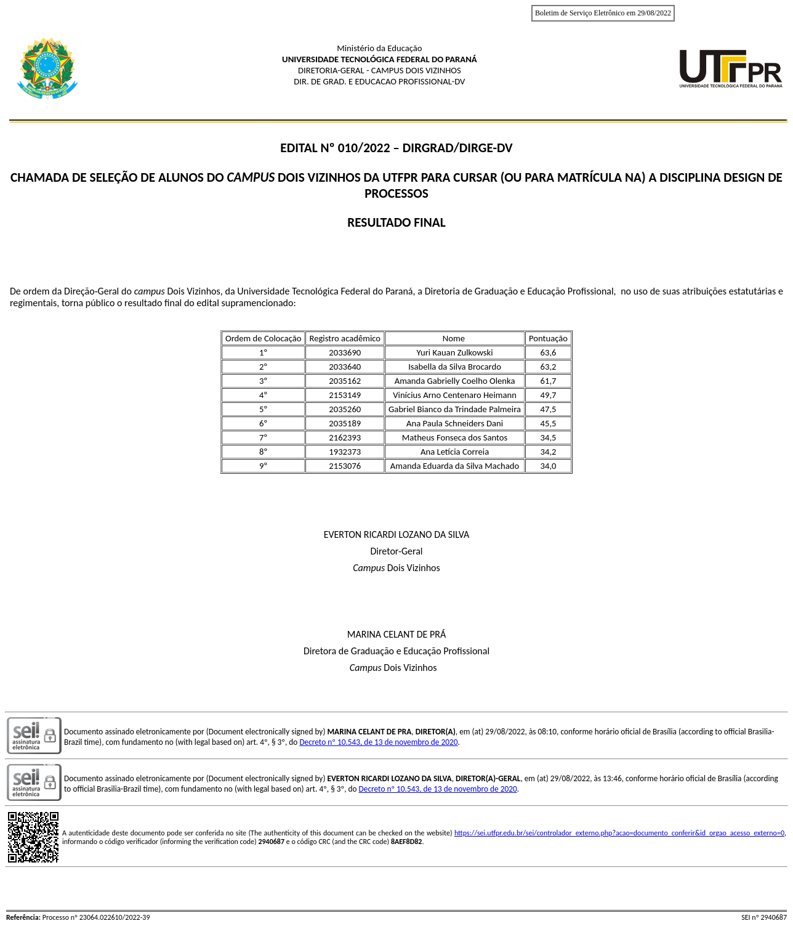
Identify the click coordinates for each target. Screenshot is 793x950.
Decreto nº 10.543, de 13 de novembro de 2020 (378, 742)
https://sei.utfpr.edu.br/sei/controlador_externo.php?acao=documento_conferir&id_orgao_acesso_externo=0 (619, 833)
